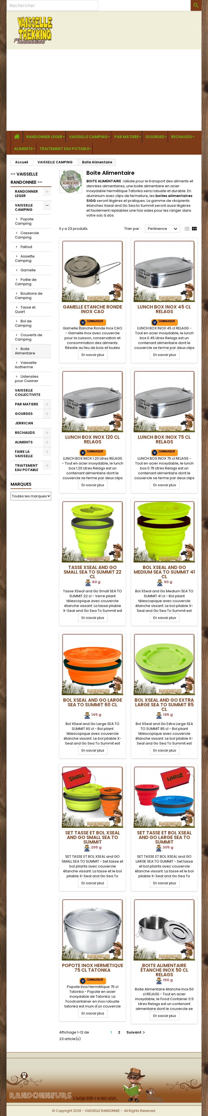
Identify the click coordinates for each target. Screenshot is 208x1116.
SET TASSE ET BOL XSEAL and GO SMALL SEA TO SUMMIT (92, 837)
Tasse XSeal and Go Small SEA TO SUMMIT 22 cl (92, 572)
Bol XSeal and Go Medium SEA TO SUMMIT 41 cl (164, 572)
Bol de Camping (23, 323)
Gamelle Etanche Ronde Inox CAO (92, 309)
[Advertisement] (104, 90)
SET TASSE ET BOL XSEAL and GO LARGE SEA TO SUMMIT (164, 837)
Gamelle (28, 270)
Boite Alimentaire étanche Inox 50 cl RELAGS (164, 970)
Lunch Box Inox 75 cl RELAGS (164, 439)
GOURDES (154, 136)
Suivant (136, 1032)
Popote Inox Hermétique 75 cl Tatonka (92, 967)
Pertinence (163, 229)
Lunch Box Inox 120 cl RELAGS (92, 439)
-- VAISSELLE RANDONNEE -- (26, 178)
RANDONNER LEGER (44, 136)
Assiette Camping (25, 258)
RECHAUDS (181, 136)
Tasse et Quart (25, 309)
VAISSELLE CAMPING (88, 136)
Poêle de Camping (26, 282)
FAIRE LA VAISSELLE (24, 454)
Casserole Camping (27, 235)
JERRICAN (24, 423)
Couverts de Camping (28, 337)
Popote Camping (24, 221)
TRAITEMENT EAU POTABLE (64, 148)
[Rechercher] (52, 5)
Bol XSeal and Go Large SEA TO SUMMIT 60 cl (92, 702)
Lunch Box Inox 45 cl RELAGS (164, 309)
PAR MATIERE (126, 136)
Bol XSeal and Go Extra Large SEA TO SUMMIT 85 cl (164, 705)
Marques (21, 484)
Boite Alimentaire (25, 351)
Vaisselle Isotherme (26, 365)
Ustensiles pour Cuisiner (26, 378)
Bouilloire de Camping (29, 295)
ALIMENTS (23, 148)
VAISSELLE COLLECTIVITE (27, 392)
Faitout (26, 246)
